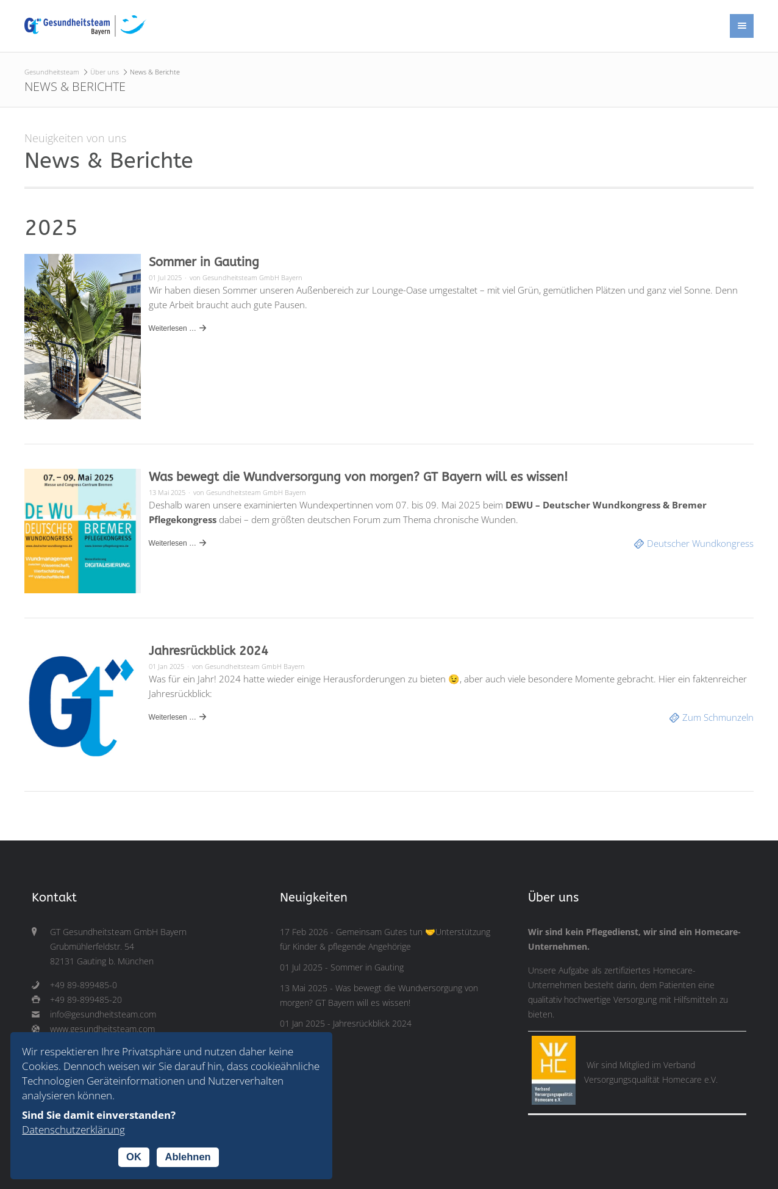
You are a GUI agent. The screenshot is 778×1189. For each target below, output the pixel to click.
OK (133, 1156)
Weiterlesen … (172, 328)
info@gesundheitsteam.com (103, 1014)
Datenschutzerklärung (73, 1129)
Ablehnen (187, 1156)
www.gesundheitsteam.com (102, 1029)
